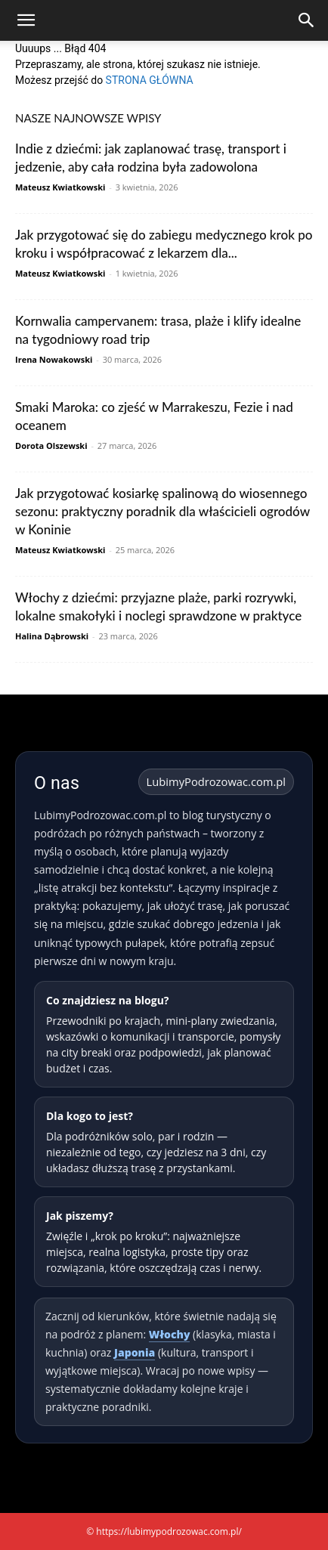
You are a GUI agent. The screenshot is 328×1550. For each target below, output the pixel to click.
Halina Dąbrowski (51, 636)
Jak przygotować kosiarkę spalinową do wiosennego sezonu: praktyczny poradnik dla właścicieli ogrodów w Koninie (162, 511)
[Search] (307, 20)
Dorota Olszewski (51, 445)
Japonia (134, 1352)
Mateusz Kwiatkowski (60, 187)
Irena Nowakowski (53, 359)
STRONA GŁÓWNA (149, 80)
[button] (26, 20)
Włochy (169, 1334)
